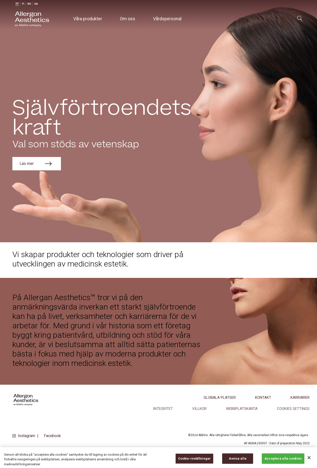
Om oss (127, 18)
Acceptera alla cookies (283, 462)
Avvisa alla (237, 462)
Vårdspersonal (167, 18)
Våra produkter (87, 18)
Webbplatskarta (242, 408)
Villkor (199, 408)
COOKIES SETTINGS (293, 408)
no (29, 3)
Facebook (52, 435)
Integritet (163, 408)
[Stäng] (309, 461)
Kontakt (263, 397)
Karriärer (300, 397)
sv (17, 3)
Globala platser (220, 397)
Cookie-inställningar (194, 462)
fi (23, 3)
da (36, 3)
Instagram (26, 435)
